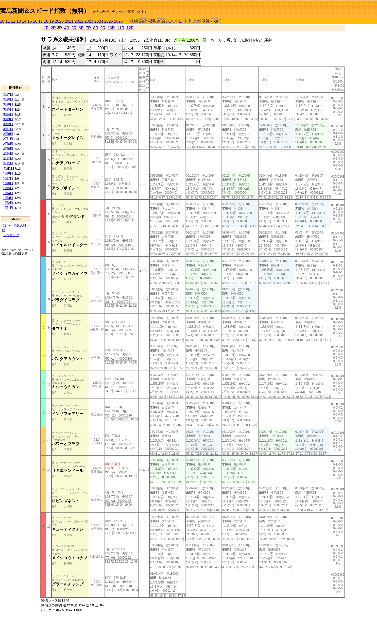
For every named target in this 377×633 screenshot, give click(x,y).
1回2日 (8, 203)
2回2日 (8, 163)
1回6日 (8, 183)
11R (120, 28)
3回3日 (8, 119)
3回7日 (8, 94)
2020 (59, 21)
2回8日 (8, 134)
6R (81, 28)
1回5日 (8, 188)
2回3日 (8, 158)
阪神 (206, 21)
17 (40, 21)
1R (46, 28)
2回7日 (8, 139)
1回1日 (8, 208)
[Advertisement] (15, 54)
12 (13, 21)
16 (35, 21)
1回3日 (8, 198)
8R (95, 28)
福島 (152, 21)
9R (102, 28)
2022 (79, 21)
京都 (197, 21)
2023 (89, 21)
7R (88, 28)
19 (51, 21)
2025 (108, 21)
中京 (188, 21)
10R (111, 28)
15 (29, 21)
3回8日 (8, 99)
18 (46, 21)
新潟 (161, 21)
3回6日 (8, 104)
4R (66, 28)
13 (19, 21)
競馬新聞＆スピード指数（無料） (44, 10)
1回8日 (8, 173)
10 (2, 21)
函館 (143, 21)
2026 (118, 21)
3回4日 (8, 114)
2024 (98, 21)
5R (73, 28)
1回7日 (8, 178)
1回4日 (8, 193)
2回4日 (8, 153)
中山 (179, 21)
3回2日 (8, 124)
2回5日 (8, 148)
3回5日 (8, 109)
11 (7, 21)
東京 (170, 21)
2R (53, 28)
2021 (69, 21)
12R (130, 28)
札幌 (134, 21)
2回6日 (8, 144)
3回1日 (8, 129)
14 (24, 21)
